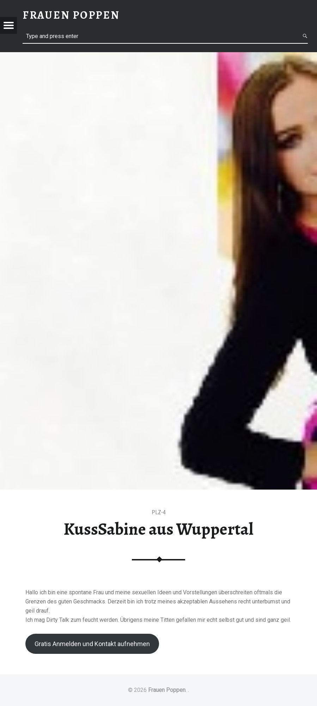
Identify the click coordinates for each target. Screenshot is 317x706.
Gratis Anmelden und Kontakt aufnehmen (92, 643)
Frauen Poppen (166, 690)
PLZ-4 (159, 512)
